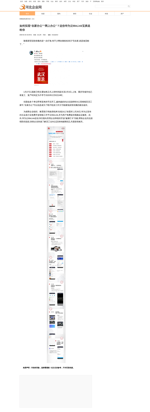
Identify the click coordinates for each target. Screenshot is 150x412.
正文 (33, 19)
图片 (102, 1)
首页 (21, 1)
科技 (74, 1)
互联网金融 (96, 1)
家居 (34, 1)
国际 (43, 1)
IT (90, 1)
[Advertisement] (55, 391)
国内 (39, 1)
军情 (47, 1)
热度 (26, 1)
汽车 (82, 1)
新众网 (39, 35)
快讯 (30, 1)
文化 (69, 1)
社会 (52, 1)
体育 (65, 1)
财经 (56, 1)
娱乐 (61, 1)
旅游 (87, 1)
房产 (78, 1)
